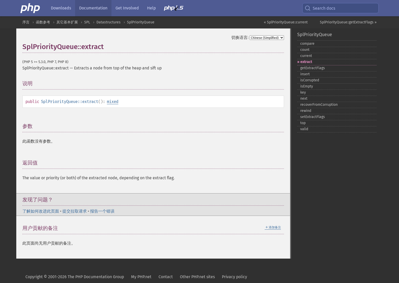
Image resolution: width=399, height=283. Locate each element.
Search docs (320, 8)
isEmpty (306, 86)
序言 (26, 22)
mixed (112, 101)
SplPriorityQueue (140, 22)
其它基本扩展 (67, 22)
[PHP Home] (30, 8)
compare (307, 43)
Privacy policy (234, 276)
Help (151, 8)
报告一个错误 (102, 211)
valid (304, 129)
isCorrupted (309, 80)
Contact (166, 276)
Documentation (93, 8)
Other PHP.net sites (197, 276)
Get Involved (127, 8)
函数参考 (43, 22)
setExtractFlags (312, 117)
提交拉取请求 (74, 211)
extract (306, 62)
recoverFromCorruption (319, 104)
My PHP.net (141, 276)
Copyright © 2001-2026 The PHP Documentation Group (74, 276)
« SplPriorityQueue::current (286, 22)
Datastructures (108, 22)
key (303, 92)
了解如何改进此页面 (40, 211)
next (303, 98)
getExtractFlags (312, 68)
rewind (305, 111)
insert (305, 74)
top (303, 123)
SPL (87, 22)
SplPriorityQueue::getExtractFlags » (348, 22)
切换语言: (240, 37)
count (304, 50)
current (306, 56)
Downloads (61, 8)
